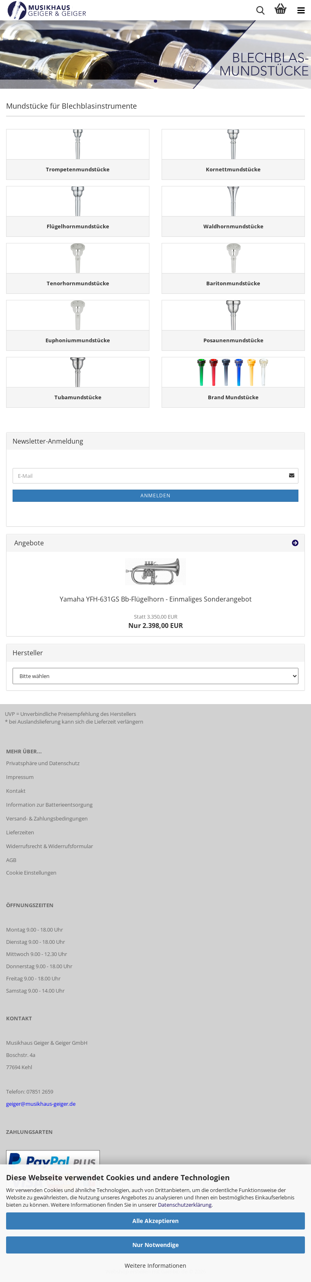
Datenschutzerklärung (185, 1204)
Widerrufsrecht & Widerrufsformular (49, 846)
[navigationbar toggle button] (301, 10)
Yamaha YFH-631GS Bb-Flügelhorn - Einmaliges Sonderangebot (156, 599)
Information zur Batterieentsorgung (49, 804)
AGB (11, 860)
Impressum (20, 777)
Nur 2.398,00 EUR (155, 621)
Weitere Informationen (155, 1265)
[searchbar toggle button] (260, 10)
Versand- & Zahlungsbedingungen (47, 818)
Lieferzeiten (20, 832)
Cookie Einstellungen (31, 872)
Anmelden (155, 495)
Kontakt (16, 790)
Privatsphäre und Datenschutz (43, 763)
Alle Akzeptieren (155, 1221)
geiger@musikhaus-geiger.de (41, 1103)
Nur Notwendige (155, 1245)
